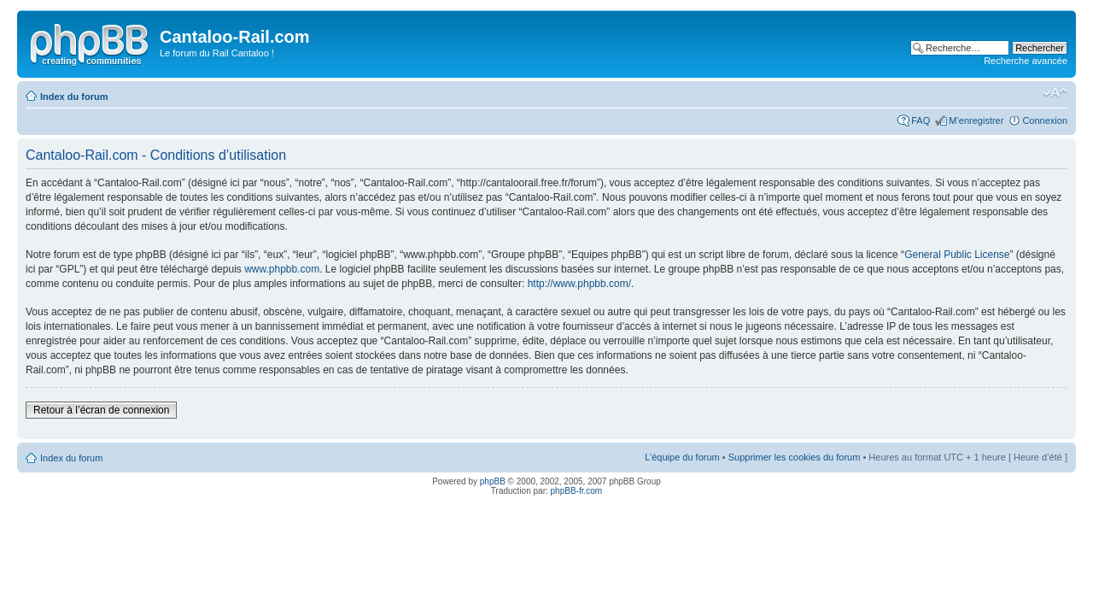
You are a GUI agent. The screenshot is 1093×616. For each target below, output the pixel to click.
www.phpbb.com (281, 269)
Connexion (1044, 120)
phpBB (493, 481)
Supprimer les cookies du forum (794, 457)
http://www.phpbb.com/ (579, 284)
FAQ (920, 120)
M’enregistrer (976, 120)
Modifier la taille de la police (1055, 93)
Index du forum (74, 96)
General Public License (956, 255)
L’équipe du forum (682, 457)
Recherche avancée (1025, 61)
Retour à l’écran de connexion (101, 410)
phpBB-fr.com (577, 491)
